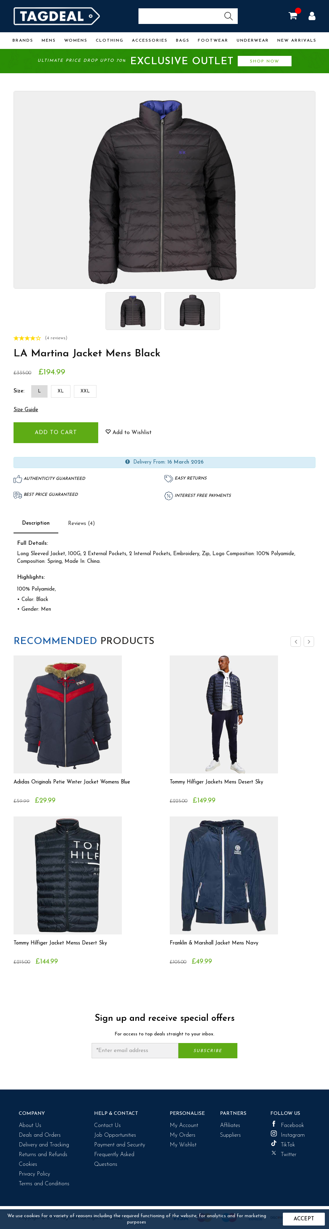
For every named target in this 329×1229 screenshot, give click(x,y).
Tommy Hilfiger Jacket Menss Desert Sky (65, 943)
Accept (304, 1219)
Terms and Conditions (44, 1184)
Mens (49, 41)
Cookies (28, 1164)
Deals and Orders (40, 1135)
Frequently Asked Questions (114, 1159)
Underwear (253, 41)
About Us (30, 1125)
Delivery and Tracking (44, 1145)
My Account (184, 1125)
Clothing (110, 41)
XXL (85, 391)
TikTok (282, 1144)
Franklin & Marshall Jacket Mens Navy (218, 943)
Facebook (287, 1124)
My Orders (182, 1135)
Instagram (287, 1134)
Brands (22, 41)
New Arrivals (297, 41)
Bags (182, 41)
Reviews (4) (81, 523)
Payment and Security (119, 1145)
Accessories (150, 41)
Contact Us (107, 1125)
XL (61, 391)
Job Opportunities (115, 1135)
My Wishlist (183, 1145)
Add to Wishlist (128, 432)
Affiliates (230, 1125)
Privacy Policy (34, 1174)
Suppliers (230, 1135)
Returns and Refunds (43, 1155)
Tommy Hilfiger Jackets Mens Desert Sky (221, 782)
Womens (75, 41)
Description (36, 523)
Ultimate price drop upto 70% (164, 61)
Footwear (213, 41)
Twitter (283, 1154)
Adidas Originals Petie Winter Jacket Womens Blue (78, 782)
